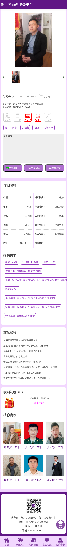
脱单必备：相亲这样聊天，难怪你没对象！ (23, 351)
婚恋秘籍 (9, 332)
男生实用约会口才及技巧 (15, 356)
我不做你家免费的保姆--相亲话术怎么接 (22, 372)
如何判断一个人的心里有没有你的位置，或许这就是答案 (30, 367)
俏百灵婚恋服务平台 (17, 4)
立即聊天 (12, 167)
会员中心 (60, 541)
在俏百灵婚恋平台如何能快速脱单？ (20, 340)
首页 (7, 541)
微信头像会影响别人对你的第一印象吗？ (22, 362)
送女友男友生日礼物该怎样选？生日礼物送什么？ (27, 378)
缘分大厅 (20, 541)
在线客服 (47, 541)
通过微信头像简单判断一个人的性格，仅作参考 (25, 345)
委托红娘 (54, 167)
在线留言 (33, 167)
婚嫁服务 (33, 541)
